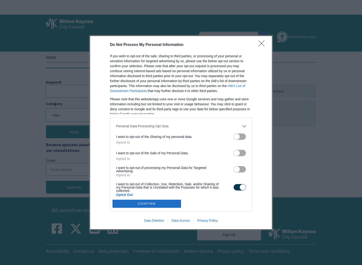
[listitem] (181, 126)
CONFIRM (147, 203)
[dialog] (181, 133)
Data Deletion (154, 220)
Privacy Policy (207, 220)
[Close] (262, 44)
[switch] (240, 136)
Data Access (181, 220)
